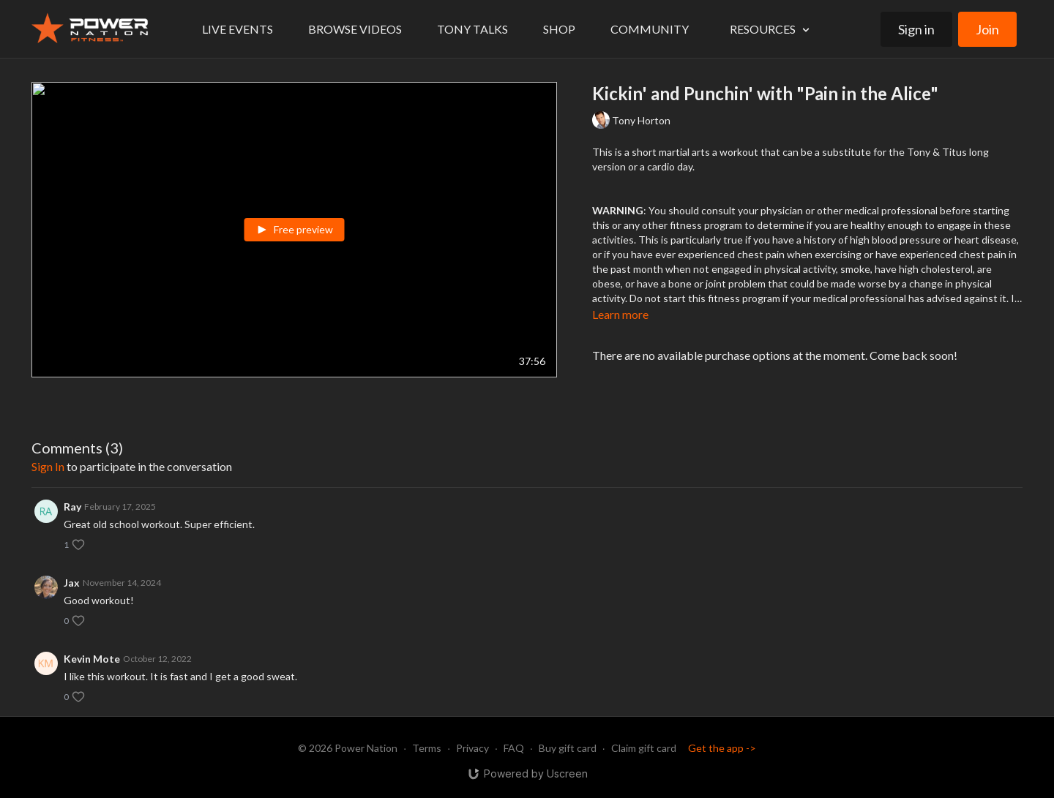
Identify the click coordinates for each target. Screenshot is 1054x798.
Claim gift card (643, 748)
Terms (426, 748)
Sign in (916, 29)
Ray (72, 506)
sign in (47, 466)
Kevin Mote (92, 658)
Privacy (472, 748)
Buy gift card (568, 748)
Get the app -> (722, 748)
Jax (72, 582)
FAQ (514, 748)
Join (987, 29)
